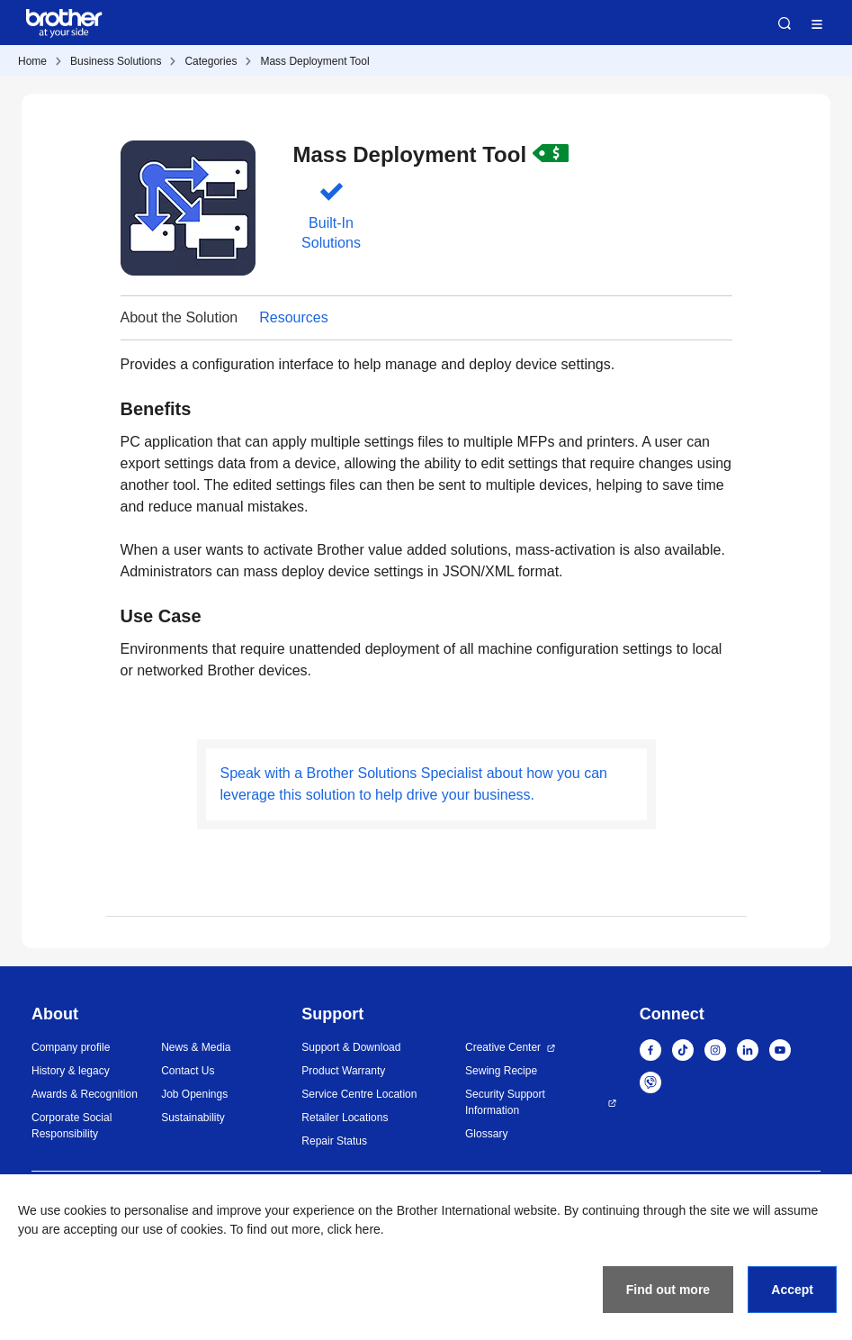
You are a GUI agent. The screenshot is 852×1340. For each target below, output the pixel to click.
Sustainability (193, 1117)
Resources (293, 317)
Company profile (70, 1047)
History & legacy (70, 1070)
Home (32, 61)
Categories (210, 61)
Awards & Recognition (84, 1094)
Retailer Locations (344, 1117)
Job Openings (194, 1094)
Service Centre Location (359, 1094)
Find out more (668, 1289)
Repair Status (334, 1141)
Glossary (486, 1133)
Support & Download (350, 1047)
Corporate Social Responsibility (71, 1125)
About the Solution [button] (179, 317)
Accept (792, 1289)
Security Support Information (505, 1102)
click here (354, 1229)
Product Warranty (343, 1070)
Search (785, 23)
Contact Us (187, 1070)
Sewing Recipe (501, 1070)
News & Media (195, 1047)
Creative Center (503, 1047)
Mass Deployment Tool (314, 61)
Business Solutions (115, 61)
